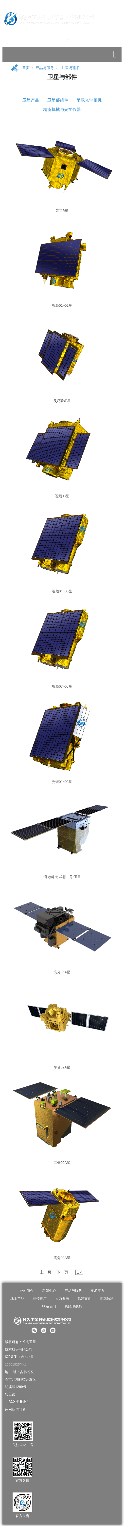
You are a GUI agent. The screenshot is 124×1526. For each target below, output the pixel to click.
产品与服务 (46, 70)
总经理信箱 (73, 1308)
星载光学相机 (89, 102)
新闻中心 (49, 1293)
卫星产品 (30, 102)
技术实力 (97, 1293)
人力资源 (62, 1300)
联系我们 (49, 1308)
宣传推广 (40, 1300)
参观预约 (107, 1300)
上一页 (46, 1274)
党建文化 (84, 1300)
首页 (26, 70)
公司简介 (27, 1293)
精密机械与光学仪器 (62, 111)
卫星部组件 (57, 102)
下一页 (62, 1274)
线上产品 (17, 1300)
